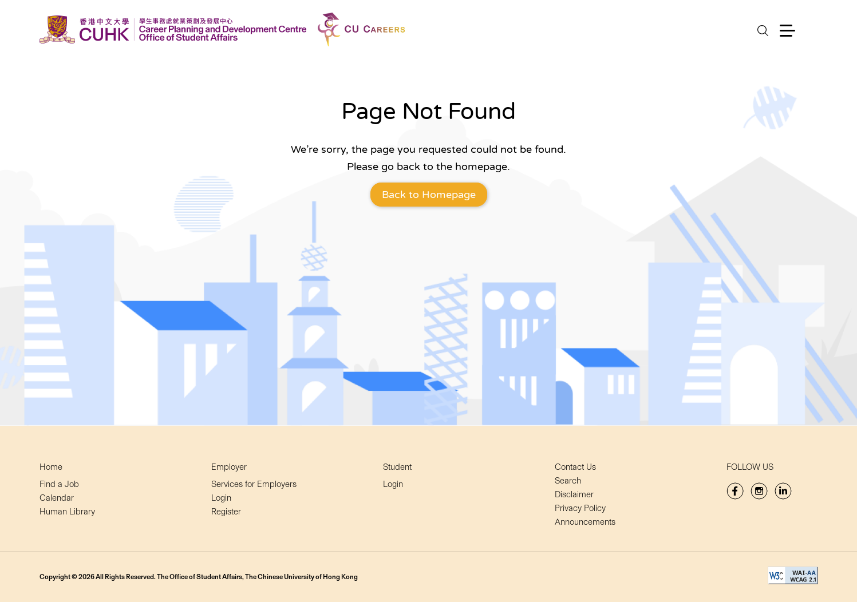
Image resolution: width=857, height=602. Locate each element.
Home (51, 467)
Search (568, 481)
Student (397, 467)
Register (226, 511)
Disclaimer (574, 494)
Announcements (585, 522)
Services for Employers (254, 484)
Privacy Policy (580, 508)
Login (221, 498)
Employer (229, 467)
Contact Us (575, 467)
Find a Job (59, 484)
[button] (787, 31)
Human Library (67, 511)
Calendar (57, 498)
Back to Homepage (429, 194)
